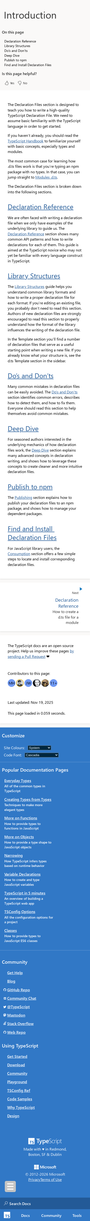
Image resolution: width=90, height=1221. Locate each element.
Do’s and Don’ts (31, 375)
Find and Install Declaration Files (32, 533)
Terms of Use (51, 1179)
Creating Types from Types (27, 799)
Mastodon (16, 1015)
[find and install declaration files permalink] (4, 528)
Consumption (19, 553)
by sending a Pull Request (41, 653)
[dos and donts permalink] (4, 375)
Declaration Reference (40, 206)
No (22, 83)
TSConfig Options (19, 911)
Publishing (23, 497)
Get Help (15, 972)
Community (17, 1073)
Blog (11, 981)
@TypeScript (18, 1006)
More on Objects (19, 836)
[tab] (25, 1215)
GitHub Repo (18, 989)
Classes (10, 930)
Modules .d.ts (46, 177)
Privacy (34, 1179)
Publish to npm (30, 486)
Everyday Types (17, 780)
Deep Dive (23, 428)
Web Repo (16, 1032)
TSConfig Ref (18, 1090)
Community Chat (21, 998)
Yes (9, 83)
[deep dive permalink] (4, 428)
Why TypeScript (21, 1107)
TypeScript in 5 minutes (24, 892)
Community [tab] (51, 1215)
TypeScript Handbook (25, 140)
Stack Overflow (20, 1023)
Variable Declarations (22, 874)
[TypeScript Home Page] (6, 1215)
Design (13, 1115)
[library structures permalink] (4, 275)
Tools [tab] (77, 1215)
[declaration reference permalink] (4, 206)
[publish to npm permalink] (4, 486)
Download (16, 1064)
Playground (17, 1081)
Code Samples (19, 1098)
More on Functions (20, 817)
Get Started (17, 1056)
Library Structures (34, 275)
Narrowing (13, 855)
